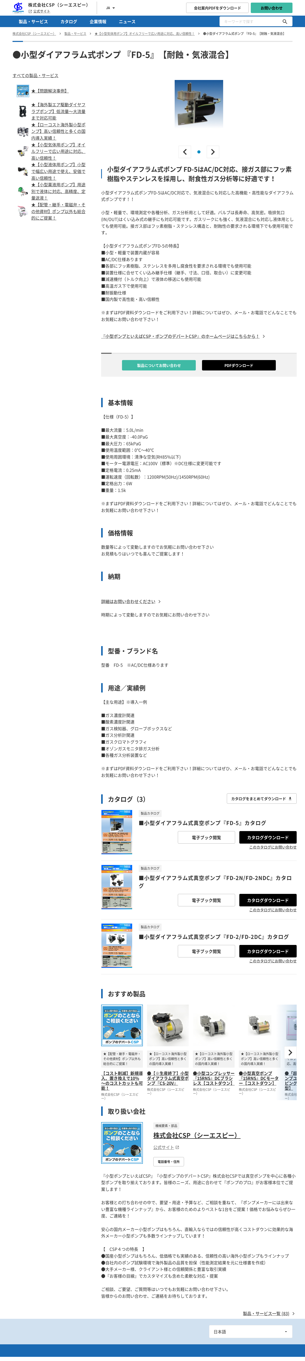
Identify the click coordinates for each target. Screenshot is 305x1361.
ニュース (127, 21)
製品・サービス (33, 21)
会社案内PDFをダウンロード (217, 7)
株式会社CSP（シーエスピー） (197, 1135)
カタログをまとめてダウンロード (261, 798)
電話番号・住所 (169, 1161)
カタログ (68, 21)
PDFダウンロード (238, 365)
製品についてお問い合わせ (159, 365)
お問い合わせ (272, 7)
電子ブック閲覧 (206, 837)
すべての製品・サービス (35, 75)
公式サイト (39, 11)
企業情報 (98, 21)
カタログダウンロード (268, 837)
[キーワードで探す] (285, 21)
